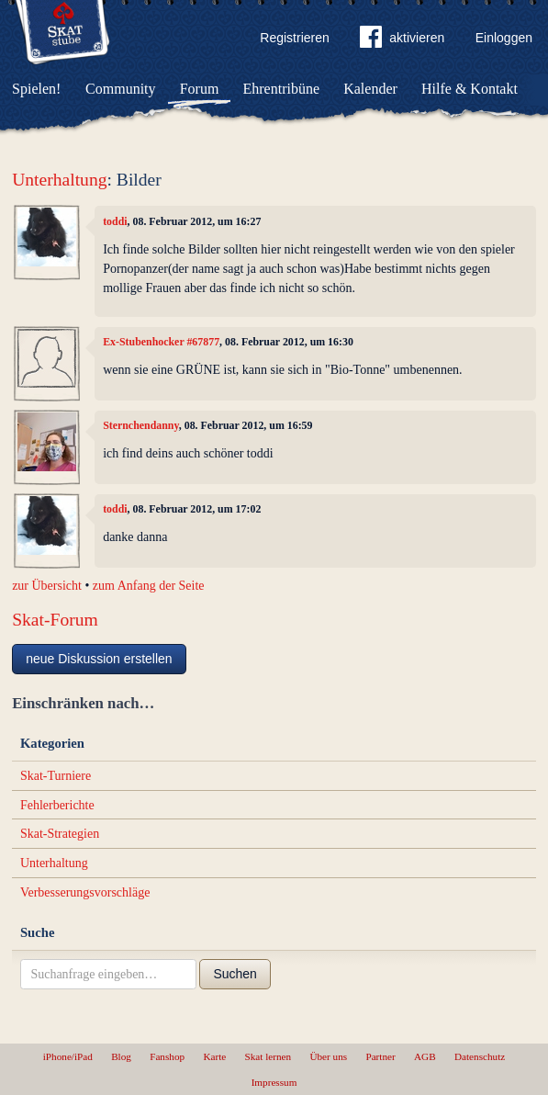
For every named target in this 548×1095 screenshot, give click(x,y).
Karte (214, 1056)
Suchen (234, 973)
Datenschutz (479, 1056)
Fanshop (167, 1056)
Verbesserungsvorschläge (85, 892)
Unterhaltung (59, 179)
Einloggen (503, 37)
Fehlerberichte (57, 805)
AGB (425, 1056)
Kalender (370, 88)
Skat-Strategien (59, 834)
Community (120, 88)
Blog (121, 1056)
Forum (199, 88)
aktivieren (402, 40)
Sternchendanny (141, 425)
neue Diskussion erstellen (99, 658)
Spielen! (36, 88)
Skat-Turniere (55, 776)
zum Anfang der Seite (149, 586)
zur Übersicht (47, 586)
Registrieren (294, 37)
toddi (115, 221)
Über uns (328, 1056)
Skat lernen (268, 1056)
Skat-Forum (55, 619)
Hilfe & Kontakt (469, 88)
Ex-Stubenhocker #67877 (161, 341)
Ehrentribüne (281, 88)
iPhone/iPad (68, 1056)
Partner (380, 1056)
